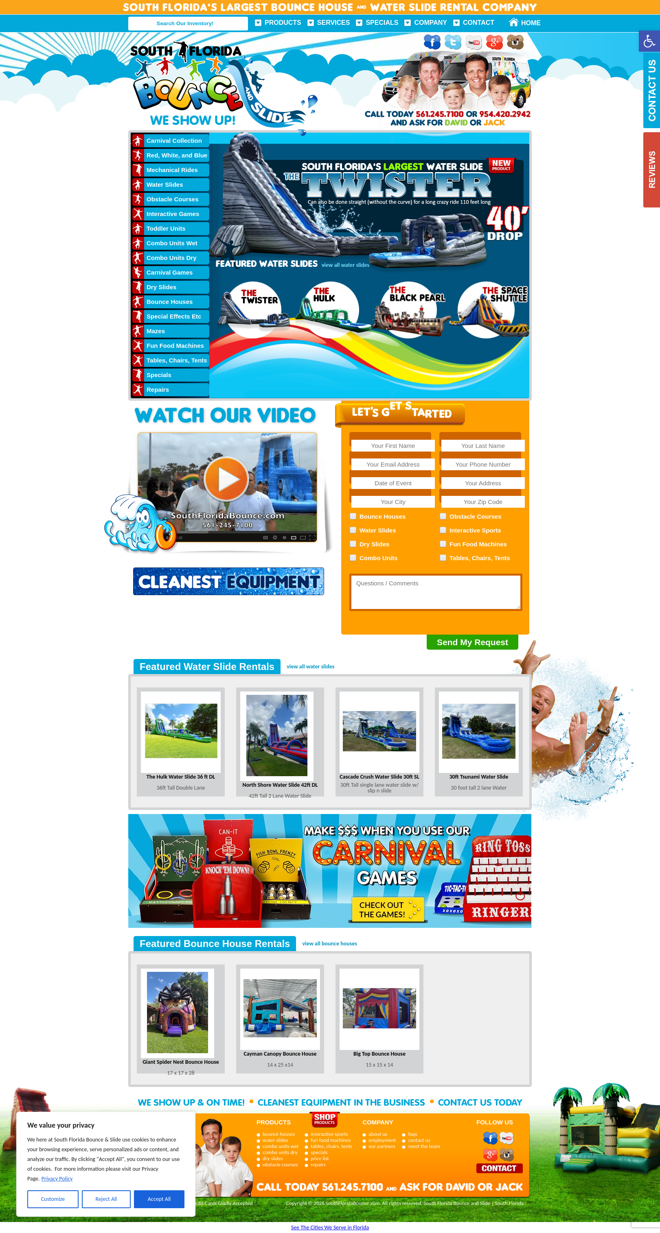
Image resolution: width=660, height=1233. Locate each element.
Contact (478, 22)
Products (283, 22)
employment (382, 1140)
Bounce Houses (170, 301)
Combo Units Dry (172, 257)
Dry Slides (161, 287)
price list (320, 1158)
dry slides (273, 1158)
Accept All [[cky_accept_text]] (159, 1199)
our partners (381, 1146)
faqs (412, 1134)
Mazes (156, 330)
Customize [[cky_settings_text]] (53, 1199)
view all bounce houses (329, 943)
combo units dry (280, 1152)
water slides (275, 1140)
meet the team (424, 1146)
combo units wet (280, 1146)
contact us (419, 1140)
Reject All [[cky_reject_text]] (106, 1199)
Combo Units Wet (172, 243)
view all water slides (310, 666)
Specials (382, 22)
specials (319, 1152)
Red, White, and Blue (177, 155)
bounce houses (279, 1134)
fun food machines (331, 1140)
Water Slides (165, 184)
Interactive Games (173, 213)
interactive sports (329, 1134)
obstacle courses (280, 1164)
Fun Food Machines (175, 345)
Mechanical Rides (172, 169)
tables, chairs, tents (331, 1146)
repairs (318, 1164)
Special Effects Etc (174, 316)
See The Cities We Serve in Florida (330, 1227)
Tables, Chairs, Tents (177, 360)
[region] (105, 1164)
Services (333, 22)
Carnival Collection (174, 140)
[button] (649, 41)
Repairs (158, 389)
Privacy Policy (57, 1178)
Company (430, 22)
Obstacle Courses (173, 199)
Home (526, 23)
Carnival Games (170, 272)
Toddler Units (166, 228)
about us (377, 1134)
